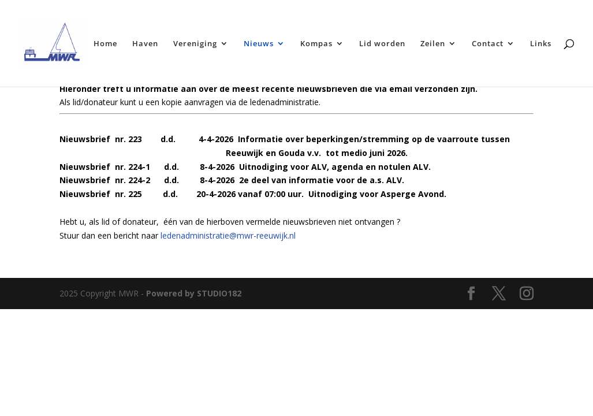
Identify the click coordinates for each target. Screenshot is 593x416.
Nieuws (259, 44)
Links (540, 44)
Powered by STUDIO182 (193, 293)
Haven (145, 44)
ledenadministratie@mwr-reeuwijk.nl (228, 235)
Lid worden (382, 44)
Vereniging (195, 44)
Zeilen (432, 44)
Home (105, 44)
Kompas (316, 44)
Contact (488, 44)
